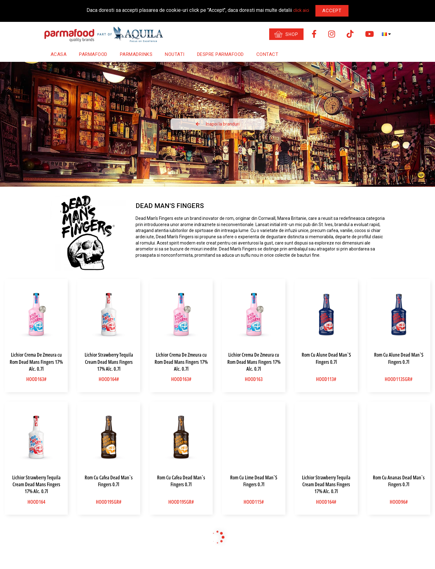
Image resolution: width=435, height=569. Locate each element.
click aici (301, 10)
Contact (267, 54)
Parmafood (93, 54)
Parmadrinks (136, 54)
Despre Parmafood (220, 54)
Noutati (175, 54)
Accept (332, 10)
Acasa (59, 54)
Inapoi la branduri (218, 123)
